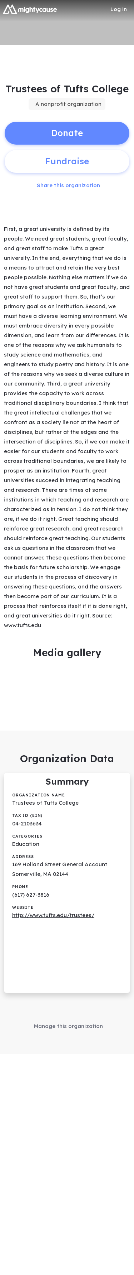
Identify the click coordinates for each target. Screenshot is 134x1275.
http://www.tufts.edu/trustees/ (53, 915)
